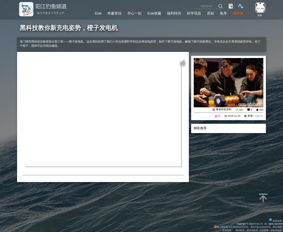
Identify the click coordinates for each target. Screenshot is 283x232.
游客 (260, 15)
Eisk (98, 13)
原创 (210, 13)
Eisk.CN (259, 224)
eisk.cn (259, 115)
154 (261, 109)
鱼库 (223, 13)
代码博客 (263, 230)
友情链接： (228, 230)
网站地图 (277, 227)
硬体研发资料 (223, 109)
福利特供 (174, 13)
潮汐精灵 (240, 230)
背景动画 (275, 221)
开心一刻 (134, 13)
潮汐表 (238, 13)
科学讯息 (194, 13)
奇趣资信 (114, 13)
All (266, 224)
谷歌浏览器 (276, 230)
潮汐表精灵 (252, 230)
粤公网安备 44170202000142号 (231, 227)
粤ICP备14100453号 (260, 227)
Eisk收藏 (154, 13)
